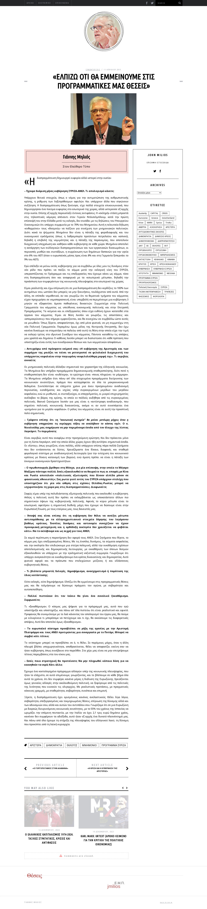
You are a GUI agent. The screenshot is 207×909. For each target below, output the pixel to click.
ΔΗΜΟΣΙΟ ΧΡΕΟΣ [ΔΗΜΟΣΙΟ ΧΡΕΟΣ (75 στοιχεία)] (163, 236)
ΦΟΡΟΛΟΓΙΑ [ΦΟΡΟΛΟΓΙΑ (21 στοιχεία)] (158, 296)
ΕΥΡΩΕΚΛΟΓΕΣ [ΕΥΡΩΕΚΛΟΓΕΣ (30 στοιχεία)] (145, 250)
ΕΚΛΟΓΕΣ (72, 745)
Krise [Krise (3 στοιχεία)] (141, 222)
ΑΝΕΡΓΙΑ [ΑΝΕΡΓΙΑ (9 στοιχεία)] (142, 227)
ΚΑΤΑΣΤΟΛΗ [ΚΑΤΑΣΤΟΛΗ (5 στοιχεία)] (144, 259)
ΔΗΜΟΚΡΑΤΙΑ (54, 745)
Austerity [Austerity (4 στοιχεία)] (143, 213)
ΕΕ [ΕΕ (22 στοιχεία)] (147, 245)
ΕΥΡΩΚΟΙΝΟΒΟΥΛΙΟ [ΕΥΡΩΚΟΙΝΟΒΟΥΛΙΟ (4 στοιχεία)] (148, 255)
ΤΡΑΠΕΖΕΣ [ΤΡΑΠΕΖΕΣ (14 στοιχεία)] (169, 291)
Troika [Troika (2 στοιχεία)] (168, 222)
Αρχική (30, 3)
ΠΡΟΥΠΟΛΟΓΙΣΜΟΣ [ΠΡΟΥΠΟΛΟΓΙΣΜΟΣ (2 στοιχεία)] (148, 282)
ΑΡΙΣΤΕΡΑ (35, 745)
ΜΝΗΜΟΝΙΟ (89, 745)
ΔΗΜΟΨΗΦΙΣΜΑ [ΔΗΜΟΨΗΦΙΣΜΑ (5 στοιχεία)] (146, 241)
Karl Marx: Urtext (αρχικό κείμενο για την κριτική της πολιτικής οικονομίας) (104, 840)
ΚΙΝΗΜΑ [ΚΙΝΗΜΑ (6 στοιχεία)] (171, 259)
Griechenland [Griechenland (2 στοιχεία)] (168, 218)
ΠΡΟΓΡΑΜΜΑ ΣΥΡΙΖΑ (114, 745)
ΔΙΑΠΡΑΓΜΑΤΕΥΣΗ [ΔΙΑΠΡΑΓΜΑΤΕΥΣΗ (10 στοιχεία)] (166, 241)
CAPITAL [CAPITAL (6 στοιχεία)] (154, 213)
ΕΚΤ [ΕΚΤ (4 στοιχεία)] (166, 245)
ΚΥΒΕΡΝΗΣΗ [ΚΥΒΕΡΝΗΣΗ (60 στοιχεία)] (144, 268)
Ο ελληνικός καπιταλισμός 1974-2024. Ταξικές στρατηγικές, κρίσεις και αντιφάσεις (49, 838)
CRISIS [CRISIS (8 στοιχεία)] (165, 213)
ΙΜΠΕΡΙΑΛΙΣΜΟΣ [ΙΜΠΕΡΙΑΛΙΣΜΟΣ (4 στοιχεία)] (167, 255)
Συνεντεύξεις (93, 70)
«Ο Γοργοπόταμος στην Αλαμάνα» (50, 766)
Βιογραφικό (44, 3)
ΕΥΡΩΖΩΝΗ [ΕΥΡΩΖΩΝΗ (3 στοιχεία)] (161, 250)
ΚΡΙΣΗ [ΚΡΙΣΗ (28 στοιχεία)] (153, 264)
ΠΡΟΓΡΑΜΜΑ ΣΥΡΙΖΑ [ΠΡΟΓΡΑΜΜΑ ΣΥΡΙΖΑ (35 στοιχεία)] (148, 278)
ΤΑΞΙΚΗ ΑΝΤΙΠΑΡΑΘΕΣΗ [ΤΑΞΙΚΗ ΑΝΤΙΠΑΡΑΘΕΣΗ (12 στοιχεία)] (150, 291)
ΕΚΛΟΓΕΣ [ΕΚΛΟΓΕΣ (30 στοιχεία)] (156, 245)
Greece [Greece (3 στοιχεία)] (154, 218)
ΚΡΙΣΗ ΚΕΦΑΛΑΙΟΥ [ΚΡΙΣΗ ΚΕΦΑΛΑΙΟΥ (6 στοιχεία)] (168, 264)
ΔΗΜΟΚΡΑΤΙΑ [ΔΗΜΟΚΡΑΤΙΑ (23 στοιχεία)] (145, 236)
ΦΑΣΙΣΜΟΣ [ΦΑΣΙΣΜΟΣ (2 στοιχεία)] (144, 296)
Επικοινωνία (62, 3)
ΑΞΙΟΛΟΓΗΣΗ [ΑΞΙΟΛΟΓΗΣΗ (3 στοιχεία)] (156, 227)
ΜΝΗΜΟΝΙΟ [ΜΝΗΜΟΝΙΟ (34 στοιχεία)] (157, 273)
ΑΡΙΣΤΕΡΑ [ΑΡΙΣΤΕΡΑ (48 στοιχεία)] (170, 227)
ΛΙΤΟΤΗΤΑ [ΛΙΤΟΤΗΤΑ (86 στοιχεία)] (143, 273)
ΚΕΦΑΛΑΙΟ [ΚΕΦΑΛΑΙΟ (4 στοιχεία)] (159, 259)
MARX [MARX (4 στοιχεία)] (149, 222)
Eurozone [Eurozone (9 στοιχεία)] (143, 218)
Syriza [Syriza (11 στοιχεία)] (159, 222)
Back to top (166, 902)
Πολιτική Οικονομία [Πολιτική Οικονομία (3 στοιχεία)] (148, 287)
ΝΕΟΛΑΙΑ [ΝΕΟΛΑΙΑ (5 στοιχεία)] (171, 273)
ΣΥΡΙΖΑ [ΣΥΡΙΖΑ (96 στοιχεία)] (164, 287)
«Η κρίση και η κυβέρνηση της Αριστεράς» (104, 767)
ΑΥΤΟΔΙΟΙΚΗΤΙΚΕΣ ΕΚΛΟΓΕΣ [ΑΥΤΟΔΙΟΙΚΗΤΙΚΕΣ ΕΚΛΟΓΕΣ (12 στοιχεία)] (151, 231)
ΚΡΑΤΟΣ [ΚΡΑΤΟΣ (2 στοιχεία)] (142, 264)
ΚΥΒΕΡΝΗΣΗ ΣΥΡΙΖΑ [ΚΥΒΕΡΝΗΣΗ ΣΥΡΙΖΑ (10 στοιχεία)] (163, 268)
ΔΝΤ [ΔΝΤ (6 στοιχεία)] (141, 245)
